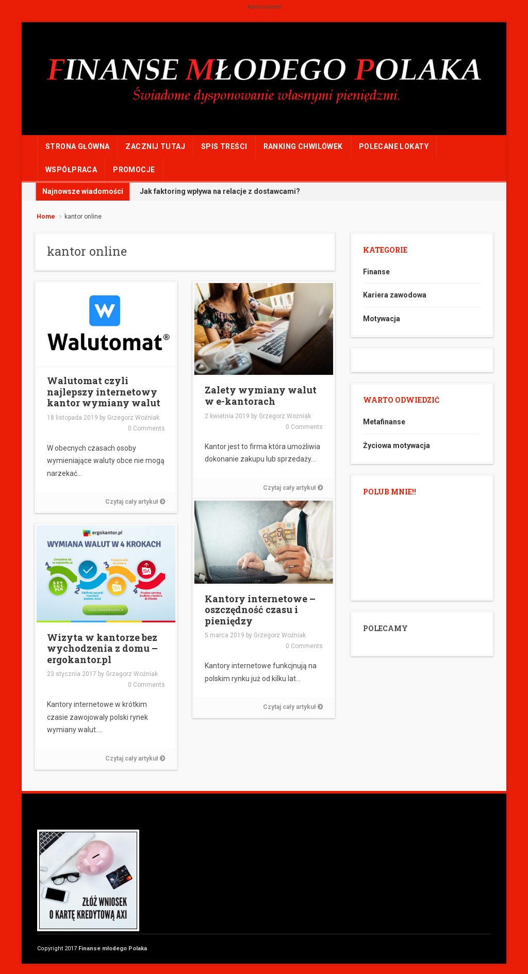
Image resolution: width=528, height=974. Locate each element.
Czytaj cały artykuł (135, 501)
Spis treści (224, 146)
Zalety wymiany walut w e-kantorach (261, 395)
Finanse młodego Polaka (112, 948)
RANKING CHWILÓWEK (303, 146)
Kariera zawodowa (394, 295)
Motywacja (381, 319)
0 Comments (146, 428)
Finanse (376, 272)
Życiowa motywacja (396, 445)
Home (46, 216)
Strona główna (77, 146)
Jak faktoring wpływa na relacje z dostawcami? (220, 191)
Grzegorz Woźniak (133, 417)
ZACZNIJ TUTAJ (155, 146)
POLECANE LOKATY (393, 146)
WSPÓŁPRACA (71, 170)
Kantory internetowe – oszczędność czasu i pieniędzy (260, 609)
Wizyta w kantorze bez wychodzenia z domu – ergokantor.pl (102, 648)
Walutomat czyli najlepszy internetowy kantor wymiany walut (103, 391)
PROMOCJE (134, 170)
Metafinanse (384, 422)
